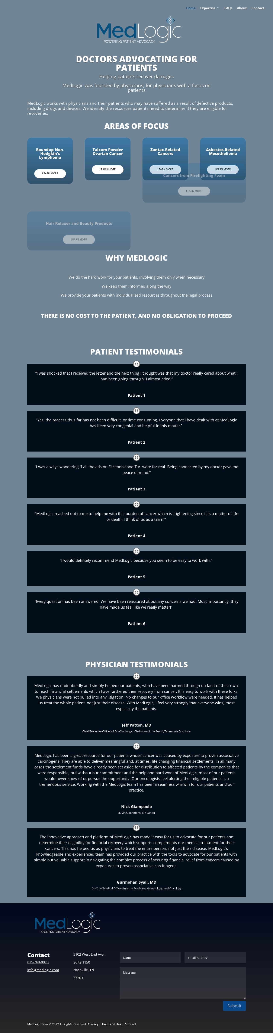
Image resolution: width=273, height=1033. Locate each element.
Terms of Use (111, 1024)
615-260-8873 (38, 962)
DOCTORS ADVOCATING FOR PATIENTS (136, 63)
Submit (234, 1006)
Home (191, 8)
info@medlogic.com (43, 970)
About (242, 8)
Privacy (93, 1024)
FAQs (228, 8)
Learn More (41, 173)
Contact (257, 8)
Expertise (207, 8)
